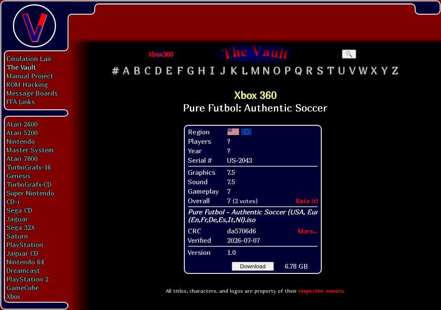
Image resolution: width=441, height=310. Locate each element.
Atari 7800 (21, 158)
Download (252, 266)
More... (308, 231)
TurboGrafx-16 (28, 167)
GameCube (22, 287)
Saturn (17, 236)
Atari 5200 (21, 132)
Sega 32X (20, 227)
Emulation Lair (29, 58)
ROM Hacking (27, 84)
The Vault (21, 67)
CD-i (12, 201)
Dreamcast (23, 270)
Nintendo (20, 141)
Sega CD (19, 210)
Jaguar (17, 219)
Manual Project (29, 76)
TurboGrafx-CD (29, 184)
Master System (30, 150)
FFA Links (20, 101)
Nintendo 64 (25, 262)
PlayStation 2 (27, 279)
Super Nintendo (30, 193)
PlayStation (24, 244)
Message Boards (32, 93)
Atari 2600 (21, 124)
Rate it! (307, 201)
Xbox (13, 296)
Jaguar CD (22, 253)
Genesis (18, 176)
